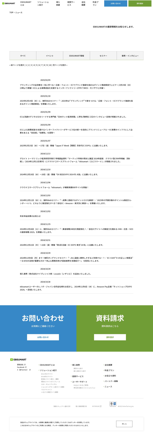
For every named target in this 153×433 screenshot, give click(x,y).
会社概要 (108, 388)
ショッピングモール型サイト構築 (52, 410)
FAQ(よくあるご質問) (81, 408)
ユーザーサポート (79, 405)
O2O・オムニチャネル (49, 407)
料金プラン (109, 393)
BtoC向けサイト (47, 397)
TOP (11, 12)
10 (50, 65)
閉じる (124, 424)
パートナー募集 (111, 404)
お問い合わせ (43, 360)
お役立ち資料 (110, 399)
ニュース (108, 409)
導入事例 (76, 388)
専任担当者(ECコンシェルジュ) (84, 411)
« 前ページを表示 (16, 65)
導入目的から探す (80, 394)
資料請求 (110, 360)
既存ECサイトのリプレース (50, 405)
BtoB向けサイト (47, 400)
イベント (50, 55)
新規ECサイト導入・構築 (50, 402)
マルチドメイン (46, 413)
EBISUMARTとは (47, 388)
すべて (23, 55)
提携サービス (78, 399)
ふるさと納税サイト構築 (49, 415)
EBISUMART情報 (76, 55)
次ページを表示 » (60, 65)
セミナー (103, 55)
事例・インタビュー (130, 55)
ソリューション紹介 (48, 393)
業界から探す (78, 392)
